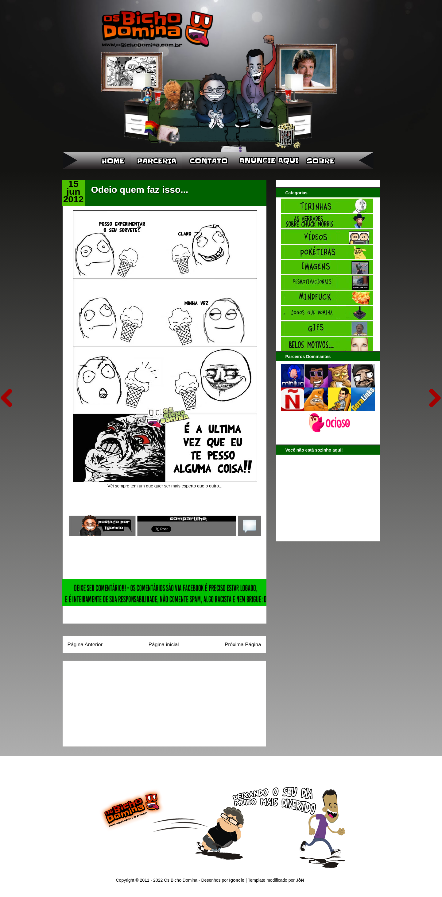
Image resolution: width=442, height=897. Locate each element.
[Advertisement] (106, 701)
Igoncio (237, 880)
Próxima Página (243, 644)
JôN (300, 880)
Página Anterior (85, 644)
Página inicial (164, 644)
